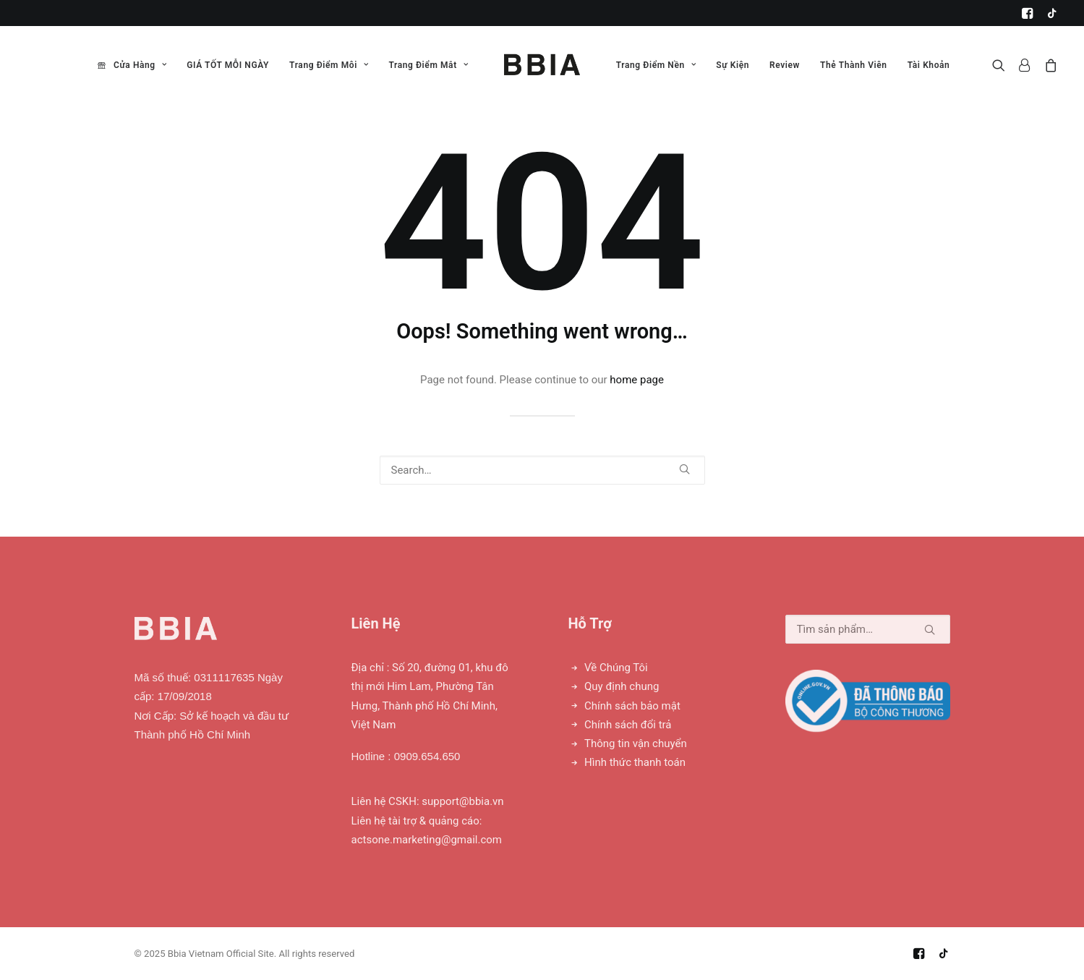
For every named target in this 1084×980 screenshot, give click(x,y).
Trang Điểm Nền (656, 65)
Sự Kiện (732, 65)
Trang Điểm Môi (328, 65)
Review (784, 65)
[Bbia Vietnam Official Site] (541, 64)
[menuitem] (1027, 13)
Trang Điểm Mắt (428, 65)
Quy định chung (621, 686)
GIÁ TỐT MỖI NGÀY (228, 65)
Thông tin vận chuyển (635, 743)
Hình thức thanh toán (635, 762)
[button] (1027, 13)
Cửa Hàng (140, 65)
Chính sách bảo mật (632, 705)
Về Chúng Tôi (616, 667)
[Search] (542, 470)
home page (637, 379)
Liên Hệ (376, 623)
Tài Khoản (929, 65)
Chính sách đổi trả (627, 724)
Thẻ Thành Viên (853, 65)
